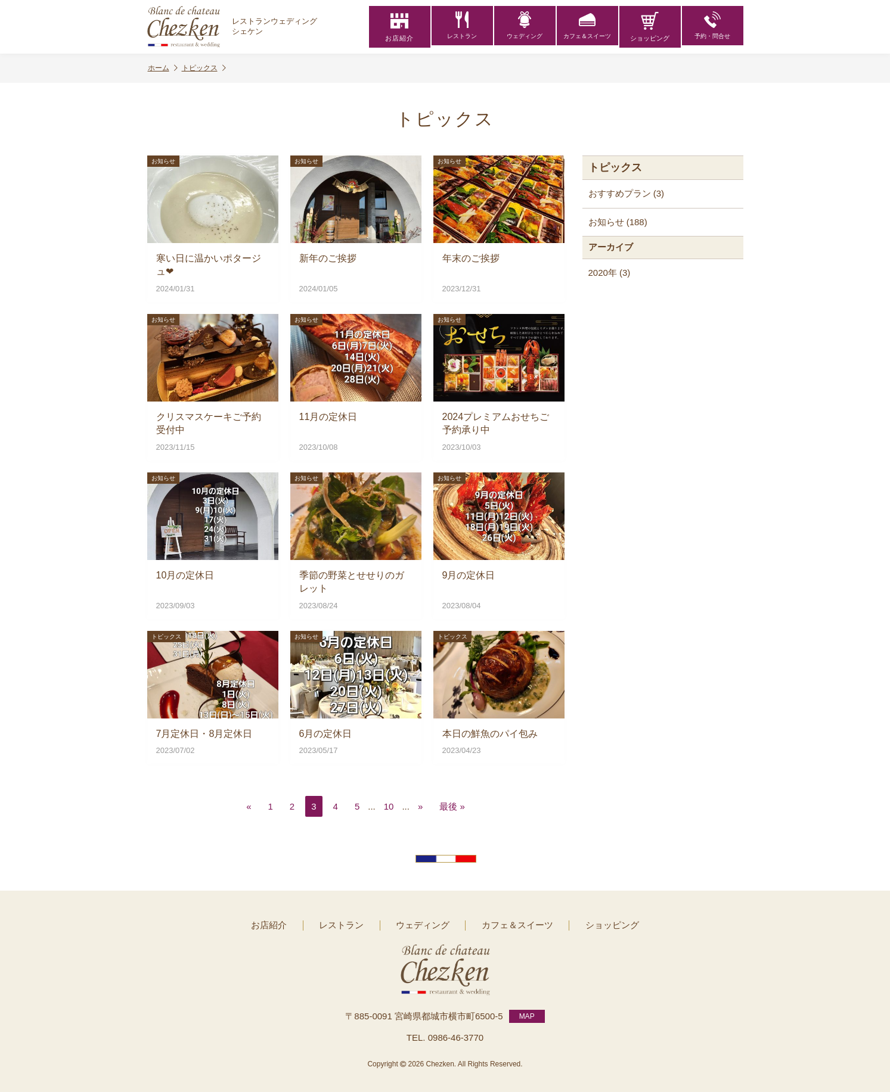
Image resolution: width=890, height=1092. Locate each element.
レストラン (462, 27)
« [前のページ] (248, 806)
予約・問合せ (712, 27)
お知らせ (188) (617, 222)
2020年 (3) (609, 272)
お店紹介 (399, 27)
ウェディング (524, 27)
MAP (527, 1014)
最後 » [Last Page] (452, 806)
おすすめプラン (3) (626, 193)
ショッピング (649, 27)
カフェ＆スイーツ (587, 27)
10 (389, 806)
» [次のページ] (420, 806)
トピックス (204, 68)
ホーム (163, 68)
